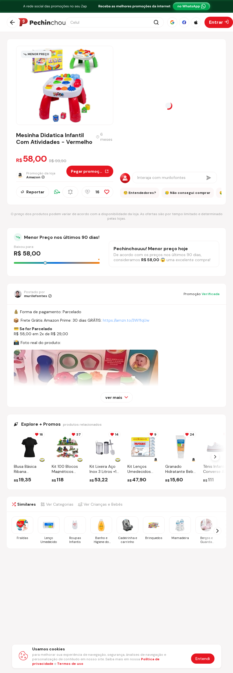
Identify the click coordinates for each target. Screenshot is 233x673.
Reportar (32, 191)
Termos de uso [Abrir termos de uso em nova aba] (70, 663)
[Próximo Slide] (215, 457)
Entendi (202, 658)
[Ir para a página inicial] (42, 22)
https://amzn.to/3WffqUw (126, 320)
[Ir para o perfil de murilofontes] (33, 294)
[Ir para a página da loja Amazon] (41, 175)
